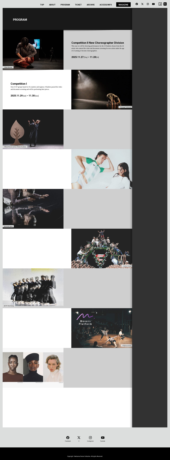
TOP (42, 5)
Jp (160, 4)
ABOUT (52, 5)
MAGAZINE (123, 5)
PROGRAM (65, 5)
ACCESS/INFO (106, 5)
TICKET (78, 5)
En (165, 4)
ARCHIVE (91, 5)
